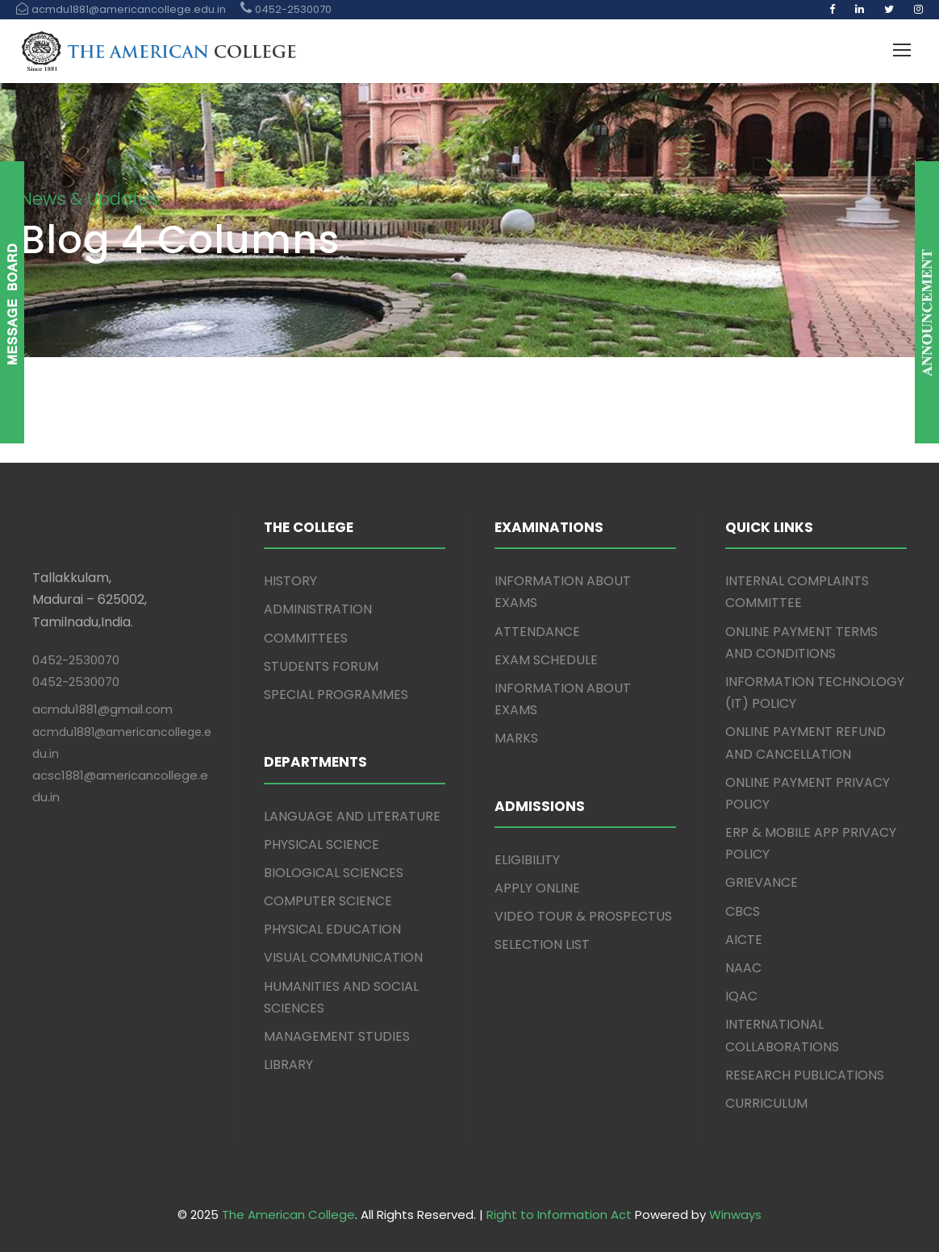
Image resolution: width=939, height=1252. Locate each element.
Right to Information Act (559, 1214)
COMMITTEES (306, 638)
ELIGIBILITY (527, 860)
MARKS (516, 738)
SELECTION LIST (542, 944)
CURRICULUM (766, 1103)
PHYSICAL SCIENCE (321, 844)
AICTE (743, 939)
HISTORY (290, 581)
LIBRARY (288, 1064)
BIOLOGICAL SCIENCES (333, 872)
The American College (288, 1214)
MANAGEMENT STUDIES (337, 1036)
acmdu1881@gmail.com (102, 709)
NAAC (743, 968)
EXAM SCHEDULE (546, 660)
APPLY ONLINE (537, 888)
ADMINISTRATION (318, 609)
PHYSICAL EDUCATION (332, 929)
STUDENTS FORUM (321, 666)
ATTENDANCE (537, 631)
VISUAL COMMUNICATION (343, 957)
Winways (735, 1214)
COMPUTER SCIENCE (328, 901)
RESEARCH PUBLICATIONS (804, 1075)
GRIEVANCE (761, 882)
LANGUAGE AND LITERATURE (352, 816)
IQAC (741, 996)
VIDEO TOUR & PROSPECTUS (583, 916)
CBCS (742, 911)
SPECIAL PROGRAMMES (336, 694)
